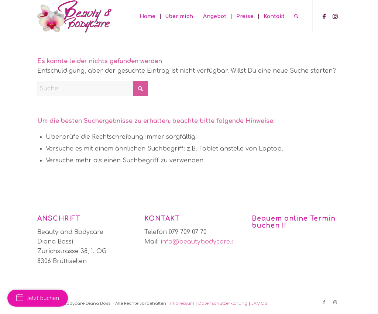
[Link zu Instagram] (335, 16)
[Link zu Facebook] (324, 16)
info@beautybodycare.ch (200, 241)
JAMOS (259, 303)
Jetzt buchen (37, 298)
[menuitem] (147, 16)
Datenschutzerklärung (222, 303)
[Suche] (296, 16)
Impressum (182, 303)
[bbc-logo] (74, 16)
